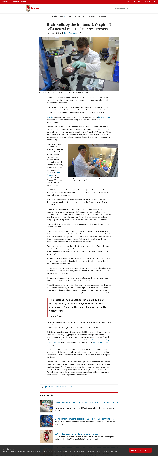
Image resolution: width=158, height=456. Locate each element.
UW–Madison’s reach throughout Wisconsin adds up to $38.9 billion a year (86, 403)
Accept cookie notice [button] (140, 450)
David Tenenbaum (70, 33)
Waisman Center (66, 386)
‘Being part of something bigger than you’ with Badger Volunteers (85, 419)
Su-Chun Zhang (104, 117)
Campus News (74, 16)
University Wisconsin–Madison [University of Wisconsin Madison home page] (14, 2)
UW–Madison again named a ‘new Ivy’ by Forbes (76, 434)
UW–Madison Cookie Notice (108, 451)
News (35, 8)
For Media (102, 16)
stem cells (55, 386)
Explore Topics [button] (58, 16)
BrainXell (50, 117)
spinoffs (48, 386)
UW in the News (89, 16)
